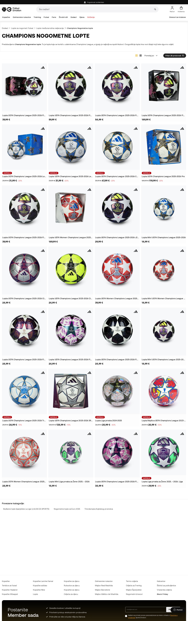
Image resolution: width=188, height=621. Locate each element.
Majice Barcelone (102, 590)
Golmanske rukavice (22, 17)
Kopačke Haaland (9, 590)
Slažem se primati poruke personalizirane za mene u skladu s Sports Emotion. (153, 616)
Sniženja (91, 17)
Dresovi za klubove (177, 17)
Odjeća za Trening (134, 585)
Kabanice (161, 581)
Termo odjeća (132, 581)
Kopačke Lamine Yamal (43, 581)
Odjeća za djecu (71, 594)
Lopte (35, 594)
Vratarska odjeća (164, 590)
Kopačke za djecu (71, 581)
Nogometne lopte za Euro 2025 (67, 509)
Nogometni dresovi (134, 594)
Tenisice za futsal (9, 585)
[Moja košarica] (181, 9)
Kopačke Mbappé (10, 594)
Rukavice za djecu (71, 585)
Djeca (81, 17)
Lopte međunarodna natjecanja (50, 28)
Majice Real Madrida (104, 585)
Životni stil (63, 17)
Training (37, 17)
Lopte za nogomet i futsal (22, 28)
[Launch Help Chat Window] (178, 610)
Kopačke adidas (40, 585)
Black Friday (162, 594)
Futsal (46, 17)
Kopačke (6, 17)
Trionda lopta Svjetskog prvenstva (99, 509)
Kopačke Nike (39, 590)
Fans (54, 17)
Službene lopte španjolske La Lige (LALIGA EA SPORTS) (26, 509)
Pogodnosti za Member (94, 2)
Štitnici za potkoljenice (166, 585)
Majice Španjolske (133, 590)
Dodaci (74, 17)
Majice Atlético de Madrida (106, 594)
